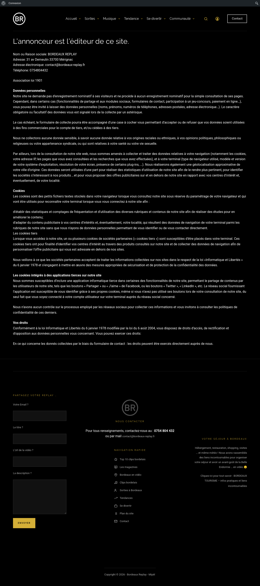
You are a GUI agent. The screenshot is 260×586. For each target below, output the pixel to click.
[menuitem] (3, 3)
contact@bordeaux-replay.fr (138, 436)
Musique (111, 18)
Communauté (182, 18)
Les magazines (126, 467)
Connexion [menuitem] (15, 3)
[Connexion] (217, 19)
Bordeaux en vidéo (127, 474)
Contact (237, 18)
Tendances (123, 498)
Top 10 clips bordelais (130, 459)
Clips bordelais (125, 482)
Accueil (73, 18)
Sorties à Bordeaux (128, 490)
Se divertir (156, 18)
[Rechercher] (205, 18)
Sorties (92, 18)
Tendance (133, 18)
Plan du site (124, 513)
